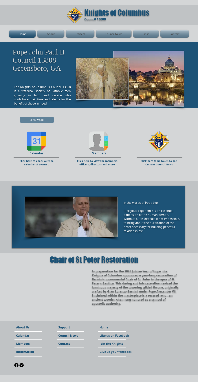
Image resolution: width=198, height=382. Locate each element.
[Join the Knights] (111, 343)
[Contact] (68, 343)
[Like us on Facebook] (114, 335)
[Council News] (68, 335)
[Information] (26, 351)
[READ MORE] (37, 120)
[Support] (67, 327)
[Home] (104, 327)
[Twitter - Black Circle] (21, 365)
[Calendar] (26, 335)
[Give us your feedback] (116, 351)
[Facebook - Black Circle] (16, 365)
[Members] (26, 343)
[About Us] (30, 327)
